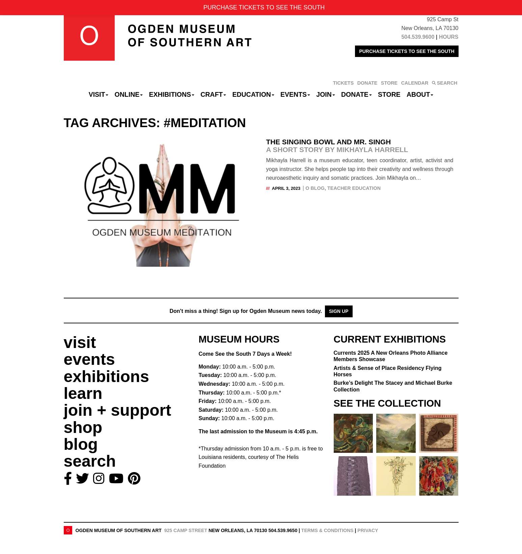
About (420, 94)
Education (253, 94)
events (89, 359)
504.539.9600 (417, 37)
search (90, 461)
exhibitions (106, 376)
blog (81, 444)
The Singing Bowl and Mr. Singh (360, 146)
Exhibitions (171, 94)
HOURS (449, 37)
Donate (356, 94)
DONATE (367, 83)
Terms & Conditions (327, 530)
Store (389, 94)
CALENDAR (415, 83)
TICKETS (343, 83)
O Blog (315, 188)
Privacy (367, 530)
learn (83, 393)
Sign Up (339, 311)
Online (129, 94)
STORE (389, 83)
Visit (99, 94)
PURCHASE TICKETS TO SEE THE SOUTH (406, 51)
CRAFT (213, 94)
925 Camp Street (185, 530)
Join (325, 94)
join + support (117, 410)
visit (80, 342)
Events (295, 94)
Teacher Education (354, 188)
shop (83, 427)
